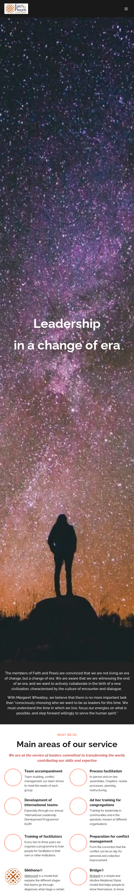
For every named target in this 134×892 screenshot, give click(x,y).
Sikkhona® (31, 876)
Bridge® (95, 876)
